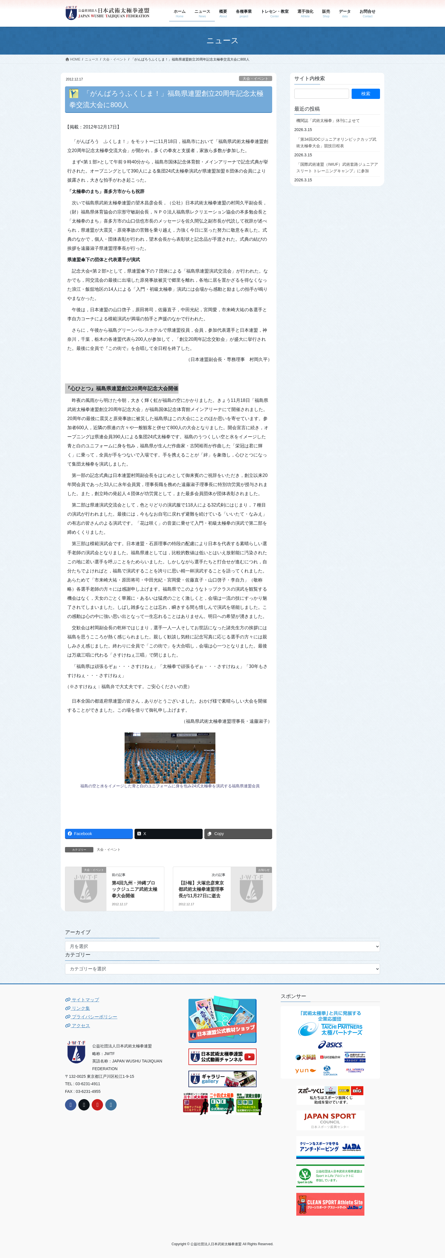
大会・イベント (255, 78)
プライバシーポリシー (91, 1016)
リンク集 (77, 1008)
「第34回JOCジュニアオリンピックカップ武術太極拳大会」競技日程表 (336, 142)
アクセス (77, 1025)
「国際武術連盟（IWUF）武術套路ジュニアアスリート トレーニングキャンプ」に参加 (337, 167)
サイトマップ (82, 999)
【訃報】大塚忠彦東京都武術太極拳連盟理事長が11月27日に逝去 (201, 889)
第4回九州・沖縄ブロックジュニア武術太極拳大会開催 (134, 889)
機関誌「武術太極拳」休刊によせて (328, 120)
